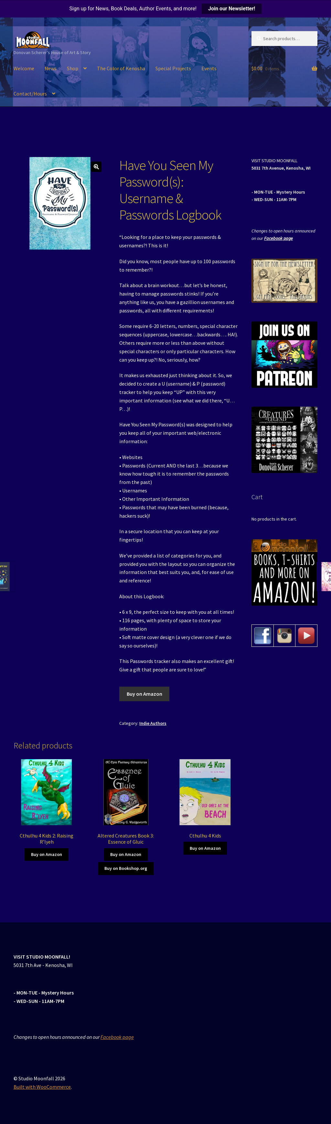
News (51, 68)
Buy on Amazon (144, 694)
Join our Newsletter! (231, 9)
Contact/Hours (30, 93)
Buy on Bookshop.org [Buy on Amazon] (125, 868)
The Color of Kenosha (121, 68)
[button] (96, 167)
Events (209, 68)
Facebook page (278, 238)
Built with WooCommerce (42, 1087)
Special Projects (173, 68)
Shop (72, 68)
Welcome (24, 68)
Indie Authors (152, 723)
